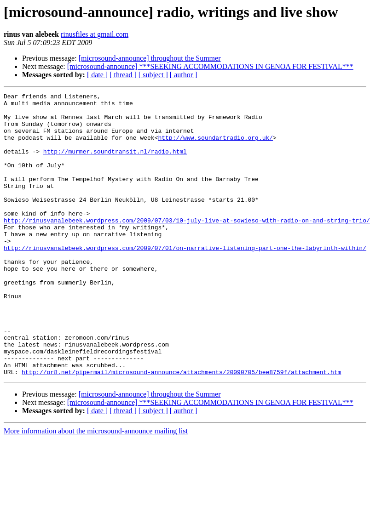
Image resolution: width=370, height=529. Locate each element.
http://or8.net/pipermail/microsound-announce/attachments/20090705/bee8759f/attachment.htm (181, 428)
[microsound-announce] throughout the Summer (150, 58)
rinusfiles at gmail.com (94, 34)
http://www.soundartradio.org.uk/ (215, 147)
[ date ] (97, 75)
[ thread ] (123, 75)
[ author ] (183, 75)
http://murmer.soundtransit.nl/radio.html (115, 163)
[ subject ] (153, 75)
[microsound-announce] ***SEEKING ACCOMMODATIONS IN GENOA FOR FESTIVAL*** (210, 66)
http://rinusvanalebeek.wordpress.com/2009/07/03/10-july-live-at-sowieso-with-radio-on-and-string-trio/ (187, 246)
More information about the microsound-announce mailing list (96, 487)
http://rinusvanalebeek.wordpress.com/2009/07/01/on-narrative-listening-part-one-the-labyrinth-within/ (185, 279)
